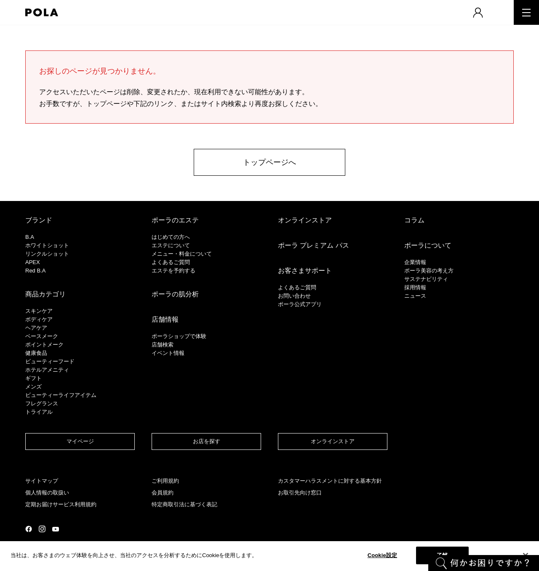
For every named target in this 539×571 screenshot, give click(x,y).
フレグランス (41, 403)
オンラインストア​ (333, 441)
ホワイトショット (47, 245)
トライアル (39, 412)
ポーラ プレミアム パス (313, 245)
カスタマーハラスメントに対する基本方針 (330, 481)
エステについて (171, 245)
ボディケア (39, 319)
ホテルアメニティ (47, 370)
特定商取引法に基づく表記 (184, 504)
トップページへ (269, 162)
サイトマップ (41, 481)
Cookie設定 (382, 555)
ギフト (33, 378)
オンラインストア (305, 220)
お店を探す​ (206, 441)
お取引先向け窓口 (300, 492)
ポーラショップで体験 (179, 336)
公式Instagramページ (42, 529)
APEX (32, 262)
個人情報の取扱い (47, 492)
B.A (29, 237)
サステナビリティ (426, 279)
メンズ (33, 386)
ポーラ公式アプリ (300, 304)
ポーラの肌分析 (175, 294)
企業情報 (415, 262)
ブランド (38, 220)
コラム (414, 220)
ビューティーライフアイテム (60, 395)
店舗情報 (165, 319)
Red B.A (35, 270)
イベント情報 (168, 353)
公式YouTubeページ (55, 529)
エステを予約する (173, 270)
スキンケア (39, 311)
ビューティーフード (50, 361)
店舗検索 (162, 344)
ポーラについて (427, 245)
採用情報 (415, 287)
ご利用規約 (165, 481)
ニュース (415, 296)
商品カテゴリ (45, 294)
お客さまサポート (305, 270)
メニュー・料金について (182, 254)
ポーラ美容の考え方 (429, 270)
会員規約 (162, 492)
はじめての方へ (171, 237)
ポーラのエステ (175, 220)
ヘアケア (36, 328)
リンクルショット (47, 254)
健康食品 (36, 353)
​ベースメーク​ (41, 336)
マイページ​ (80, 441)
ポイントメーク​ (44, 344)
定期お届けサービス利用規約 (60, 504)
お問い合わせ (294, 296)
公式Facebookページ (28, 529)
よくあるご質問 (171, 262)
